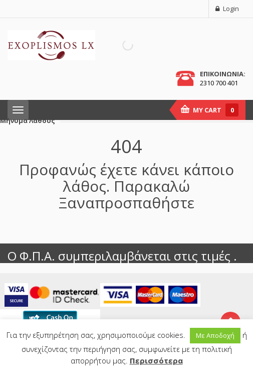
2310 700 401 (219, 82)
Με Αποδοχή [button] (215, 335)
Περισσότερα (156, 360)
